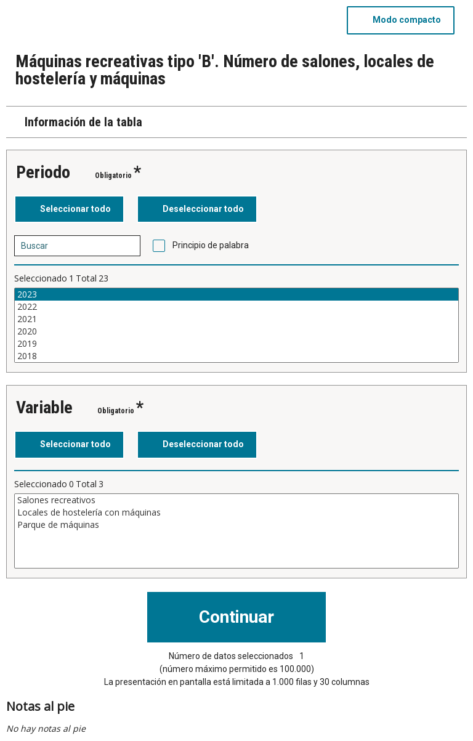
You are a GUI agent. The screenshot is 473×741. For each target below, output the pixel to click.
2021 (236, 319)
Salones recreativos (236, 500)
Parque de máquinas (236, 525)
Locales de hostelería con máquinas (236, 512)
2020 (236, 331)
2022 (236, 307)
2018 (236, 356)
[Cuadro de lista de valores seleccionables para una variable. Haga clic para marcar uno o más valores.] (236, 325)
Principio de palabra (210, 245)
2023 (236, 294)
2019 (236, 344)
